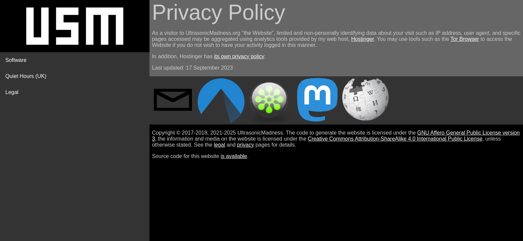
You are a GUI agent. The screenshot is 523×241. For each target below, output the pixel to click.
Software (15, 60)
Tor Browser (464, 39)
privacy (245, 145)
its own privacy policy (239, 56)
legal (219, 145)
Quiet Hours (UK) (25, 76)
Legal (11, 92)
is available (234, 156)
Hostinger (362, 39)
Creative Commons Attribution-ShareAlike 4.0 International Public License (395, 139)
